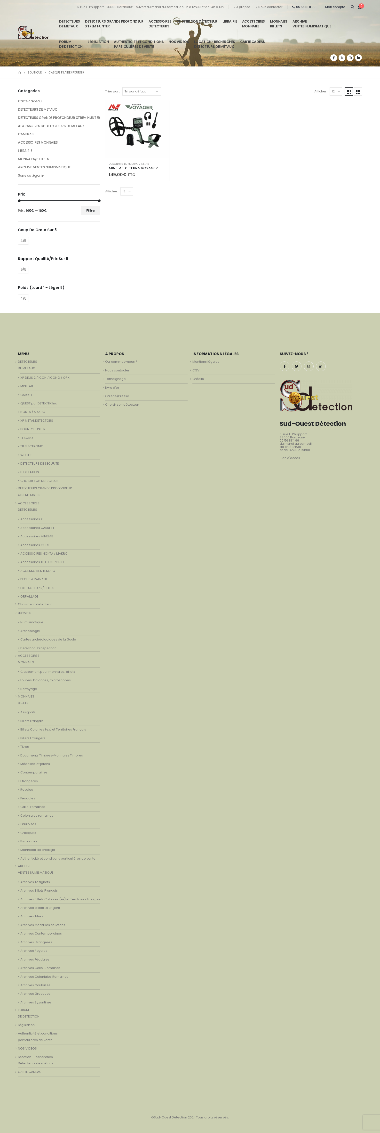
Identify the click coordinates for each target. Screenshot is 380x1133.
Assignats (28, 712)
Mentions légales (205, 361)
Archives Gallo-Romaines (40, 968)
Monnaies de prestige (37, 849)
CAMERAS (25, 134)
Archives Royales (33, 950)
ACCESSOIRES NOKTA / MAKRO (44, 553)
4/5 (23, 240)
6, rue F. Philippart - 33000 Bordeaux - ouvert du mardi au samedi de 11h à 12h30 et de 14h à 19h (150, 7)
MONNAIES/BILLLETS (33, 158)
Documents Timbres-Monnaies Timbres (51, 755)
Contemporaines (34, 772)
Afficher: (320, 91)
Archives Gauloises (35, 985)
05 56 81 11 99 (304, 7)
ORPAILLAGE (29, 596)
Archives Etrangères (36, 942)
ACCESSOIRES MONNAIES (38, 142)
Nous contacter (269, 7)
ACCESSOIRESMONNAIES (253, 24)
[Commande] (141, 91)
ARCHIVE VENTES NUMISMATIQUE (312, 24)
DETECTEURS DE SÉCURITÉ (39, 463)
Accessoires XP (32, 519)
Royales (26, 789)
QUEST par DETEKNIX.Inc (38, 403)
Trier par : (112, 91)
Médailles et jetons (35, 764)
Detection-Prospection (38, 648)
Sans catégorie (30, 175)
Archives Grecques (35, 993)
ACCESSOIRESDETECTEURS (160, 24)
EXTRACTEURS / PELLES (37, 588)
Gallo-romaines (33, 807)
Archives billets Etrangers (40, 907)
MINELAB (143, 164)
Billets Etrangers (32, 738)
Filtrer (90, 210)
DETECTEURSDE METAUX (69, 24)
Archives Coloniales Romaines (44, 976)
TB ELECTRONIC (31, 446)
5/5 (23, 269)
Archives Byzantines (36, 1002)
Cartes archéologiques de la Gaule (48, 639)
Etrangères (29, 781)
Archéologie (30, 631)
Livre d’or (112, 387)
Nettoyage (28, 689)
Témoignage (115, 379)
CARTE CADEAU (252, 41)
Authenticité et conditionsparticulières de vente (139, 44)
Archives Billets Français (39, 890)
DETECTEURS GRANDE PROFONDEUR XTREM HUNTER (114, 24)
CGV (195, 370)
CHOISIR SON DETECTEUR (39, 480)
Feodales (27, 798)
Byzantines (28, 841)
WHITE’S (26, 455)
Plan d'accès (290, 458)
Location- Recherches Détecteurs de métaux (214, 44)
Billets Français (31, 721)
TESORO (26, 437)
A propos (242, 7)
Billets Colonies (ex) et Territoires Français (53, 729)
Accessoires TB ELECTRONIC (42, 562)
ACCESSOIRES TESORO (37, 570)
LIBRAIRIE (229, 21)
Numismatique (31, 622)
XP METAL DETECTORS (36, 420)
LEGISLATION (29, 472)
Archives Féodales (34, 959)
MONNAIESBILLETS (278, 24)
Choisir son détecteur (196, 21)
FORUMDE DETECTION (71, 44)
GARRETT (27, 395)
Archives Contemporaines (41, 933)
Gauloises (28, 824)
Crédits (198, 379)
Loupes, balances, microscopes (45, 680)
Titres (24, 746)
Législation (98, 41)
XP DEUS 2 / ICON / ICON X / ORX (45, 377)
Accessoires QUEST (35, 545)
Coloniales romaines (36, 815)
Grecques (28, 832)
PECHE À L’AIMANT (34, 579)
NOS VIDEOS (179, 41)
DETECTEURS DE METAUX (123, 164)
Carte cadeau (30, 101)
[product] (137, 129)
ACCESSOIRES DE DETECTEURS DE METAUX (51, 125)
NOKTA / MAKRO (32, 412)
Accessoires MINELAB (36, 536)
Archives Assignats (35, 882)
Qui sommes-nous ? (121, 361)
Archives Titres (31, 916)
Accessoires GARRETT (37, 527)
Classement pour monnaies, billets (47, 671)
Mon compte (335, 7)
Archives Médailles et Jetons (42, 925)
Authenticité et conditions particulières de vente (57, 858)
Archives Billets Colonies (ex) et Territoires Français (60, 899)
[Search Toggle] (352, 7)
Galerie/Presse (117, 396)
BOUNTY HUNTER (32, 429)
